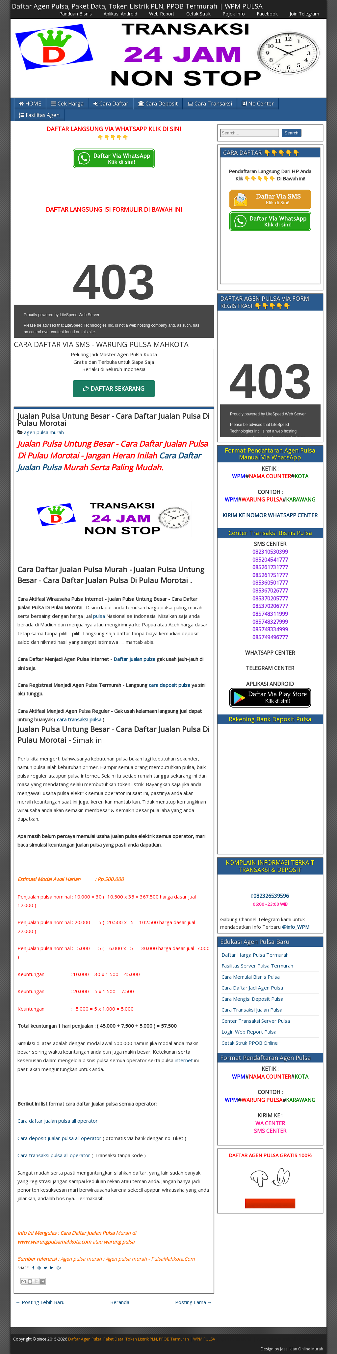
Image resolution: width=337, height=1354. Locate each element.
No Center (258, 103)
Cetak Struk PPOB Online (249, 1042)
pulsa (99, 616)
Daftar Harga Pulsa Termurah (255, 954)
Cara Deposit (158, 103)
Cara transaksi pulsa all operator (53, 1155)
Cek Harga (67, 103)
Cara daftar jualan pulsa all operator (57, 1120)
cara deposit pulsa (169, 685)
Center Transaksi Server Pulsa (255, 1020)
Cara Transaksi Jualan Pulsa (251, 1009)
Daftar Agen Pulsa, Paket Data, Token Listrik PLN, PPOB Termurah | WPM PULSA (137, 6)
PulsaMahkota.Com (173, 1258)
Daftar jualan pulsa (134, 659)
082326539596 (270, 895)
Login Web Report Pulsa (248, 1031)
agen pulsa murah (44, 432)
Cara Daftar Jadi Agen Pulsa (252, 987)
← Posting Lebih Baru (40, 1302)
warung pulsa (119, 1241)
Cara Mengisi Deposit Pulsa (252, 998)
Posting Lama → (193, 1302)
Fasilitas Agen (39, 115)
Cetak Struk (198, 14)
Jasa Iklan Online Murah (301, 1349)
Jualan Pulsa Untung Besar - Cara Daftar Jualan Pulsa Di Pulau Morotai (113, 419)
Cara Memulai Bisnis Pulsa (250, 976)
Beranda (119, 1302)
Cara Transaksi (210, 103)
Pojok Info (233, 14)
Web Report (161, 14)
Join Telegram (304, 14)
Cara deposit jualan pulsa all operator (59, 1138)
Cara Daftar (110, 103)
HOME (30, 103)
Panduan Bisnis (75, 14)
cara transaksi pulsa (79, 719)
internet (184, 1060)
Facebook (267, 14)
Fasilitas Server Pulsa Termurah (257, 965)
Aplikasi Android (120, 14)
